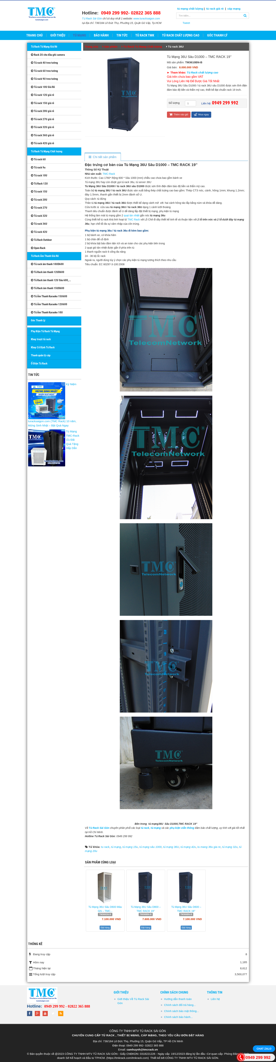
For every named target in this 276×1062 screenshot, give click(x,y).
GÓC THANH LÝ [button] (217, 35)
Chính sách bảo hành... (178, 1017)
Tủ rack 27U (39, 207)
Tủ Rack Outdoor (41, 240)
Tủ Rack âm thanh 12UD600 (47, 272)
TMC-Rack (109, 173)
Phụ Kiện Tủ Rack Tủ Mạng (45, 331)
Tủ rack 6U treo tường (44, 71)
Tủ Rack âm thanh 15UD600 (47, 288)
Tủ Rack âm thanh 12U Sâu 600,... (51, 280)
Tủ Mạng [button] (79, 35)
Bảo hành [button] (101, 35)
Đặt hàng (105, 927)
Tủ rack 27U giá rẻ (42, 119)
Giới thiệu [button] (57, 35)
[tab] (102, 157)
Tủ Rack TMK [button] (144, 35)
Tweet (186, 22)
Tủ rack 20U (39, 199)
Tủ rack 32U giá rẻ (42, 127)
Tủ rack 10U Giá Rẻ (43, 87)
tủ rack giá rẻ (215, 8)
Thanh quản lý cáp (40, 355)
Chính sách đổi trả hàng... (180, 1004)
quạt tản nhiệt (131, 215)
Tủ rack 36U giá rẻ (42, 135)
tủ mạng (183, 8)
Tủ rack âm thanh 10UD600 (47, 264)
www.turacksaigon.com (146, 18)
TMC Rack (134, 219)
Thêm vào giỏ (178, 114)
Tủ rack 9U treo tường (44, 79)
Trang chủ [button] (34, 35)
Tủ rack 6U (38, 159)
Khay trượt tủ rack (41, 339)
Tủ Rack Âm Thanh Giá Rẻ (45, 256)
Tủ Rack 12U (39, 183)
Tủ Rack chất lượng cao (202, 72)
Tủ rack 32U (39, 215)
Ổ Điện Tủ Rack (39, 363)
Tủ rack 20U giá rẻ (42, 111)
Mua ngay (201, 114)
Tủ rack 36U (39, 223)
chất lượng (196, 8)
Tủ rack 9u (38, 167)
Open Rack (38, 248)
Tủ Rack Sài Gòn (92, 18)
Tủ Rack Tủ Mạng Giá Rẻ (44, 46)
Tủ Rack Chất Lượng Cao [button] (180, 35)
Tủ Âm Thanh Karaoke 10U (47, 312)
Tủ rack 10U (39, 175)
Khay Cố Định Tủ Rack (43, 347)
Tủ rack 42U (39, 232)
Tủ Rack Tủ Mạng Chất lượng (46, 151)
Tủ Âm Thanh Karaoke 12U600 (49, 304)
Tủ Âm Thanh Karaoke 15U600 (49, 296)
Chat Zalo (264, 1048)
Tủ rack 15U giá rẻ (42, 103)
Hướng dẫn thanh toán (178, 999)
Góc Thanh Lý (38, 320)
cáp (230, 8)
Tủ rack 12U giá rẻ (42, 95)
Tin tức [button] (122, 35)
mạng (236, 8)
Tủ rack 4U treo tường (44, 62)
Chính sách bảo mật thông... (181, 1011)
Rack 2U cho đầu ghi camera (48, 54)
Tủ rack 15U (39, 191)
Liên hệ (215, 999)
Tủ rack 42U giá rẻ (42, 143)
